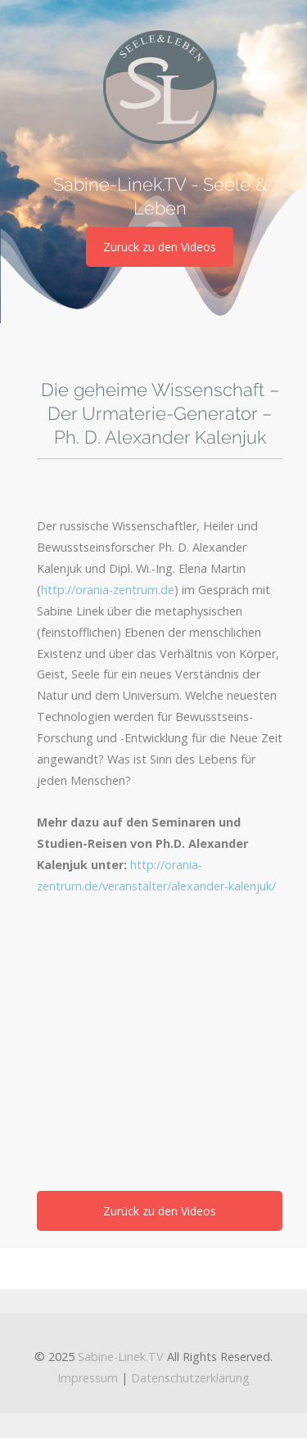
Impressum (87, 1378)
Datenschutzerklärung (190, 1378)
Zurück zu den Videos (159, 247)
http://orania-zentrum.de (107, 589)
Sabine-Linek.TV (121, 1356)
